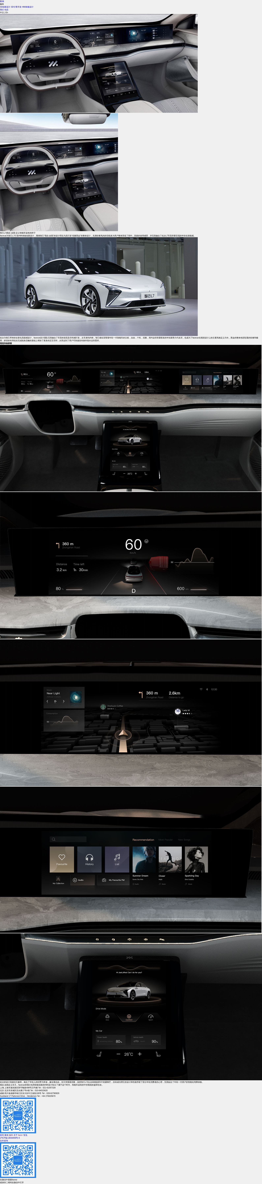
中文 (2, 12)
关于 (15, 1135)
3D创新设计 (5, 7)
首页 (2, 1135)
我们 (2, 10)
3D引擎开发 (16, 7)
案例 (2, 1)
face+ (20, 1135)
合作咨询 (4, 1141)
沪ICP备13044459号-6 (10, 1138)
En (7, 12)
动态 (6, 10)
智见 (25, 1135)
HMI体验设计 (27, 7)
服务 (11, 1135)
